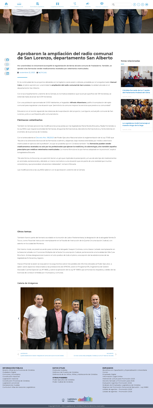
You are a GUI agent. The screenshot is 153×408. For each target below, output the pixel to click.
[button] (18, 318)
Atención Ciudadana (102, 7)
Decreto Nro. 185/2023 (44, 137)
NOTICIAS (43, 73)
